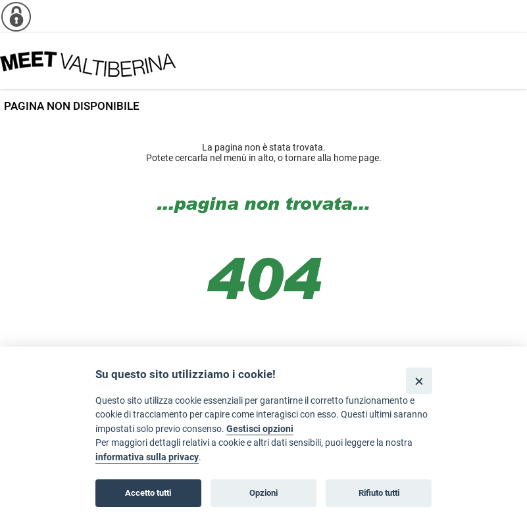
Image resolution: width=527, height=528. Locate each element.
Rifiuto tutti (379, 493)
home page (356, 158)
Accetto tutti (148, 493)
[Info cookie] (16, 16)
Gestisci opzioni (259, 429)
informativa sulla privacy (147, 457)
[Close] (419, 380)
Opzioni (263, 493)
